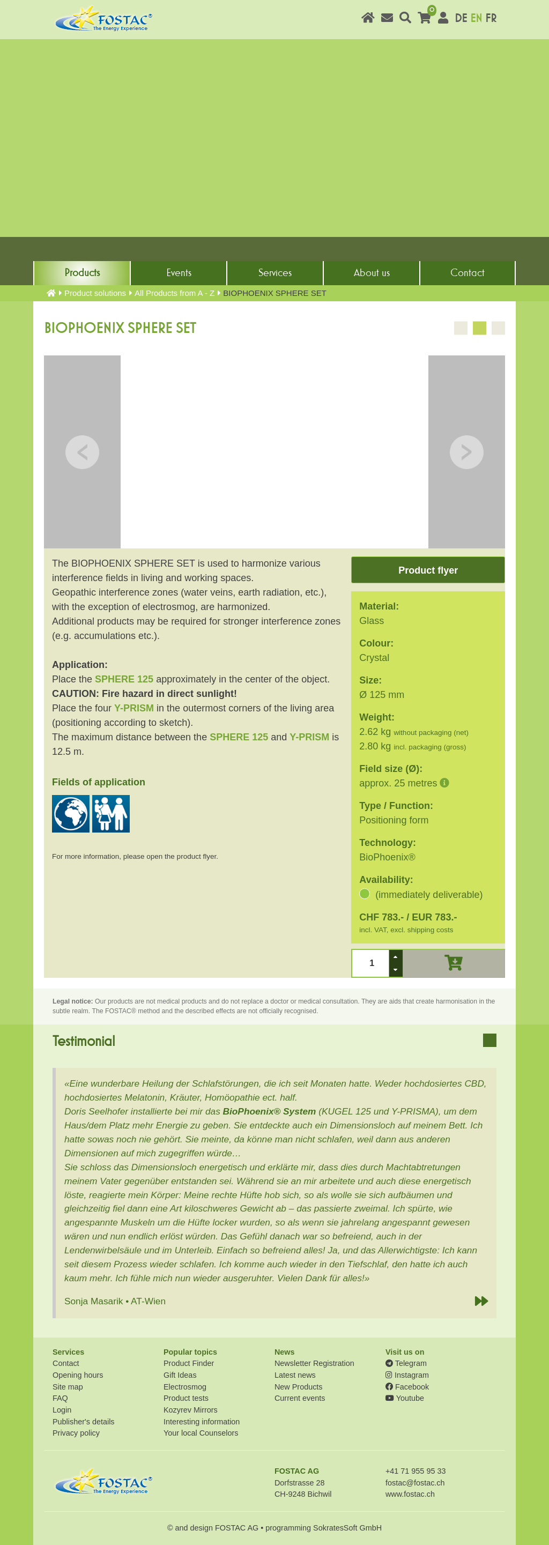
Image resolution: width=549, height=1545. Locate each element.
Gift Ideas (180, 1375)
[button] (396, 956)
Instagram (407, 1375)
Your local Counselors (201, 1433)
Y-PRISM (134, 708)
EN (476, 18)
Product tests (186, 1398)
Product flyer (428, 570)
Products (82, 273)
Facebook (407, 1387)
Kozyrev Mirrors (191, 1410)
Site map (68, 1387)
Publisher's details (84, 1421)
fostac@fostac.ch (415, 1483)
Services (275, 273)
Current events (299, 1398)
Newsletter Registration (314, 1363)
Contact (467, 273)
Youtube (404, 1398)
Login (62, 1410)
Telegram (406, 1363)
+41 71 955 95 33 (415, 1471)
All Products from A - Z (174, 293)
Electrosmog (185, 1387)
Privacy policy (76, 1433)
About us (372, 273)
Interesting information (202, 1421)
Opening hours (78, 1375)
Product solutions (95, 293)
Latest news (295, 1375)
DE (461, 18)
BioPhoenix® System (269, 1111)
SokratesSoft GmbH (347, 1528)
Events (178, 273)
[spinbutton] (370, 963)
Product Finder (189, 1363)
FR (490, 18)
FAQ (60, 1398)
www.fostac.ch (410, 1494)
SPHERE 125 (124, 679)
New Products (298, 1387)
